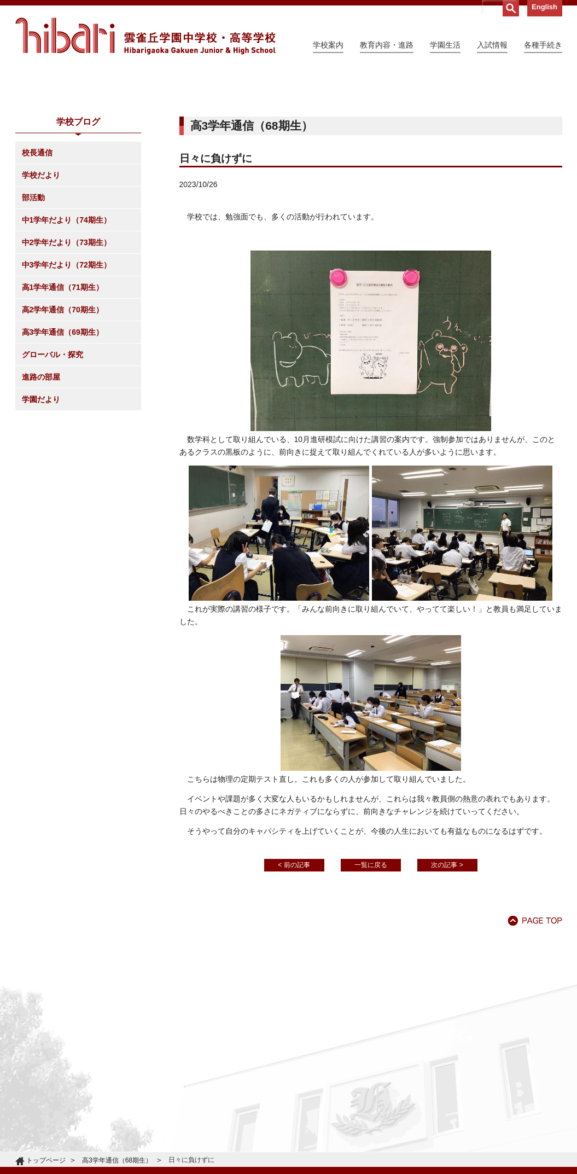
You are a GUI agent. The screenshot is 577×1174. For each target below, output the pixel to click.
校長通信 (37, 252)
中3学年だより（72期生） (66, 364)
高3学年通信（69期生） (62, 431)
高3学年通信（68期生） (117, 1160)
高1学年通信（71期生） (62, 386)
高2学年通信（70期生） (62, 409)
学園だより (41, 499)
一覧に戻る (370, 964)
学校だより (41, 274)
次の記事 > (447, 964)
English (544, 7)
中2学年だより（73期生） (66, 342)
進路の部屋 (41, 476)
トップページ (46, 1160)
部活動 (33, 297)
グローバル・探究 (52, 454)
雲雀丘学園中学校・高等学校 (145, 36)
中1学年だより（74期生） (66, 319)
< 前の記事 (294, 964)
